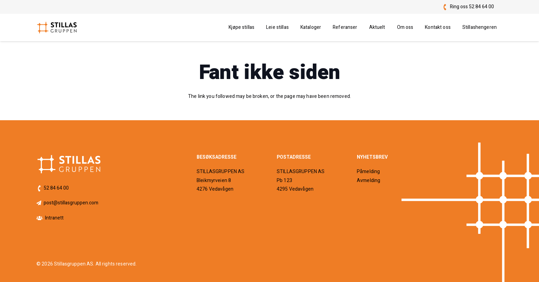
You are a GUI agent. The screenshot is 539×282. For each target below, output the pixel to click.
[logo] (57, 28)
